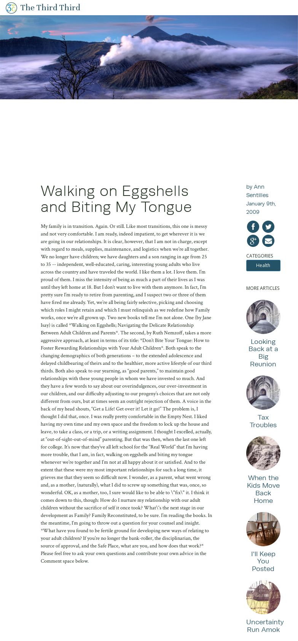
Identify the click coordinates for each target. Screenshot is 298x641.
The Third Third (50, 7)
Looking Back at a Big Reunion (263, 352)
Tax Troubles (263, 421)
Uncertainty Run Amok (265, 625)
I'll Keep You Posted (263, 561)
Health (263, 265)
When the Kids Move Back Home (263, 488)
